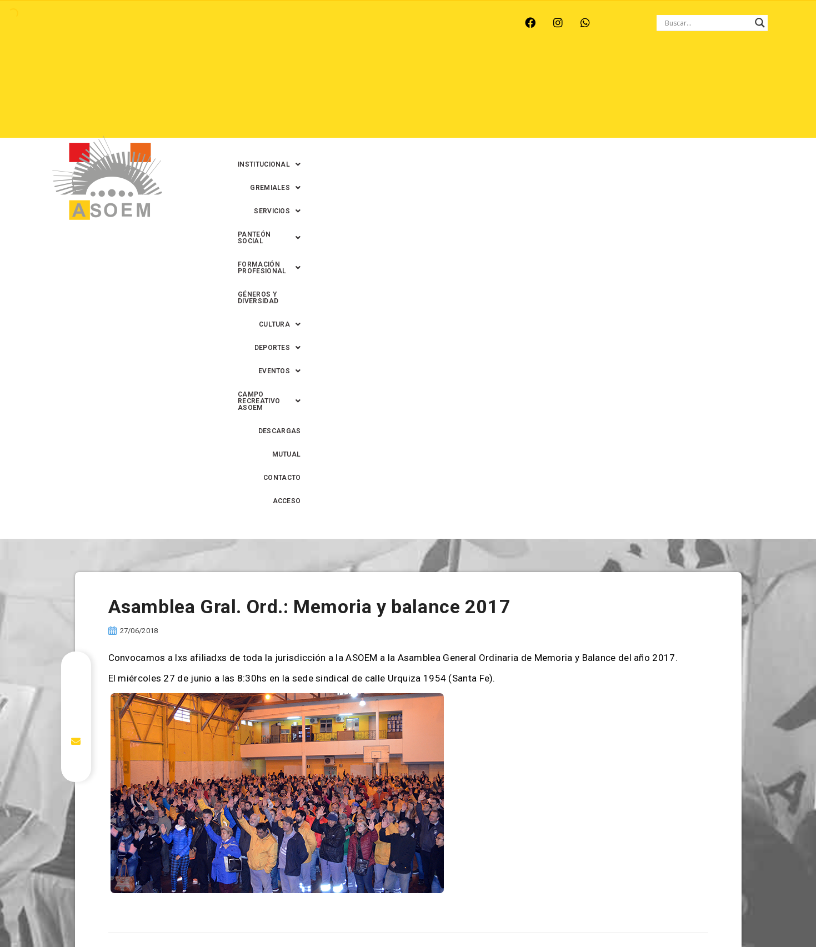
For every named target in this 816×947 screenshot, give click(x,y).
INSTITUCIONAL (341, 72)
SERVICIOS (480, 72)
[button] (341, 71)
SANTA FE (294, 22)
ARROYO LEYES (70, 22)
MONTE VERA (141, 22)
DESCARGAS (689, 95)
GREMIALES (414, 72)
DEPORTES (444, 95)
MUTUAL (597, 118)
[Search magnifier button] (760, 23)
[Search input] (707, 23)
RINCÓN (245, 22)
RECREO (198, 22)
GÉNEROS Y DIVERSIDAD (305, 95)
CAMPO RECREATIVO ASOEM (598, 95)
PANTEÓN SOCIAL (555, 72)
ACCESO (696, 118)
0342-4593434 (625, 913)
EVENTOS (505, 95)
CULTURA (383, 95)
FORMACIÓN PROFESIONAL (659, 72)
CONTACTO (646, 118)
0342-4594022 (564, 913)
